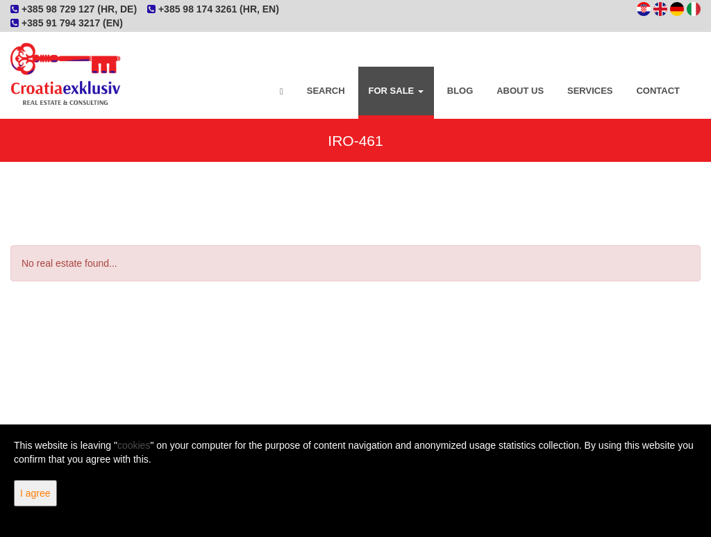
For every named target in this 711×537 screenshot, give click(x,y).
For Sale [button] (396, 90)
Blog (460, 90)
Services (590, 90)
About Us (520, 90)
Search (326, 90)
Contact (658, 90)
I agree (35, 493)
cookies (133, 445)
